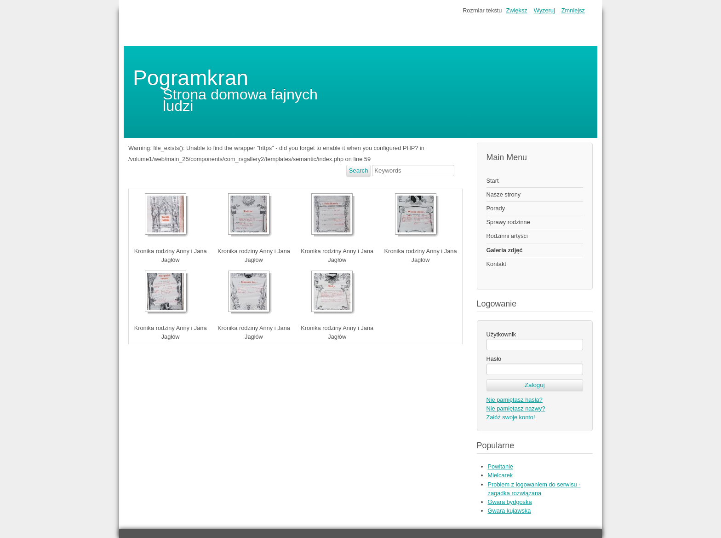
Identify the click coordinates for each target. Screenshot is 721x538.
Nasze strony (503, 194)
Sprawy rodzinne (508, 222)
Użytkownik (501, 334)
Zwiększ (516, 10)
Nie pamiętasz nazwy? (515, 408)
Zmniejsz (573, 10)
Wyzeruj (544, 10)
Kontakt (496, 263)
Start (492, 180)
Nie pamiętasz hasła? (514, 399)
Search (358, 170)
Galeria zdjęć (504, 250)
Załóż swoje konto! (510, 417)
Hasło (494, 358)
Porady (495, 208)
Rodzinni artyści (507, 235)
